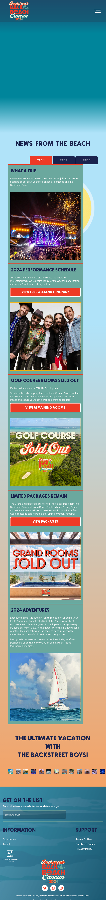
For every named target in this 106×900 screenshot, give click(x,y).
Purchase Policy (85, 844)
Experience (9, 839)
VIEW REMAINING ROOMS (45, 407)
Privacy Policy (84, 849)
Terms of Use (84, 839)
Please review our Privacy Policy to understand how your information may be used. (53, 895)
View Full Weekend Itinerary (45, 292)
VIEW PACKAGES (45, 521)
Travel (6, 844)
